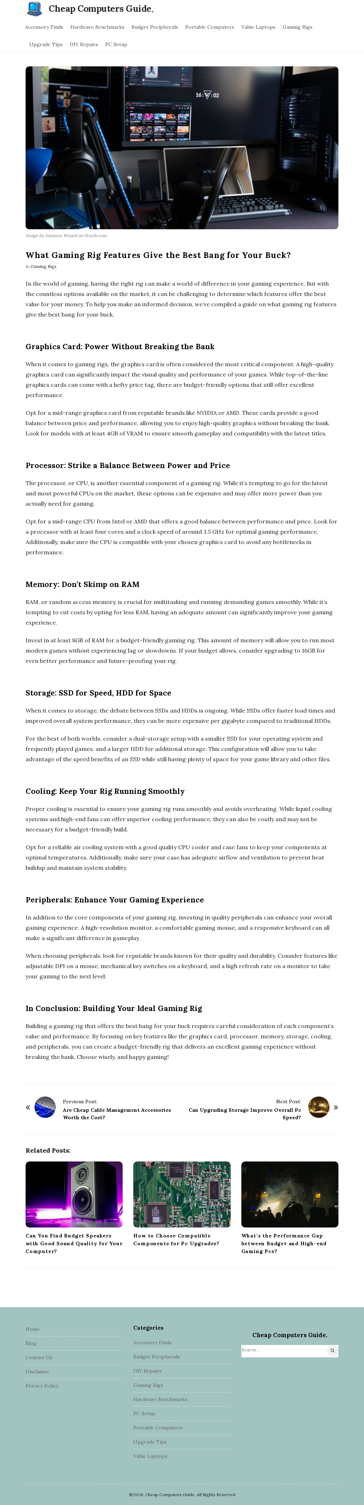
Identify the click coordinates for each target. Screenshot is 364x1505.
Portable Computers (209, 27)
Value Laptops (258, 27)
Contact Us (39, 1357)
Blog (31, 1343)
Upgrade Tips (46, 44)
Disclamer (37, 1371)
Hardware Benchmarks (97, 27)
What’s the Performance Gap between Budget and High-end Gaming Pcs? (284, 1243)
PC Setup (116, 44)
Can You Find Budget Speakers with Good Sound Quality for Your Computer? (74, 1243)
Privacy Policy (42, 1386)
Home (33, 1329)
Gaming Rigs (297, 27)
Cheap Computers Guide (100, 8)
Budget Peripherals (155, 27)
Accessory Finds (44, 27)
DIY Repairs (84, 44)
